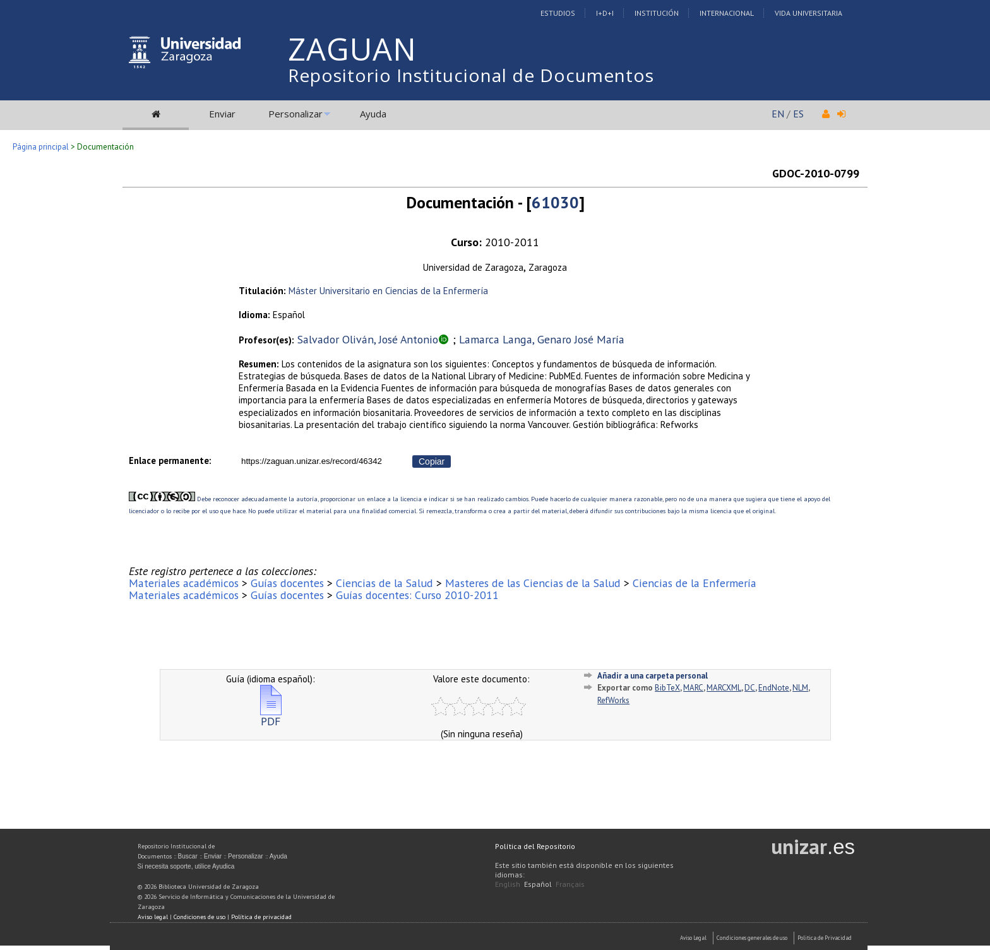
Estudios (557, 13)
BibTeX (667, 687)
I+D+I (605, 13)
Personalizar (295, 113)
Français (570, 884)
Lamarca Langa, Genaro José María (541, 339)
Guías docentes (287, 583)
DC (749, 687)
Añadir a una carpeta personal (652, 675)
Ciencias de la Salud (384, 583)
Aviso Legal (693, 937)
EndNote (773, 687)
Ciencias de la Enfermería (694, 583)
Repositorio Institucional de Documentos (471, 75)
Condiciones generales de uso (752, 937)
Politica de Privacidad (824, 937)
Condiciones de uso (199, 917)
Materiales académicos (184, 583)
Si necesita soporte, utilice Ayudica (186, 866)
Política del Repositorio (535, 846)
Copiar (431, 461)
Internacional (727, 13)
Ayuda (373, 113)
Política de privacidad (261, 917)
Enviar (222, 113)
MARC (693, 687)
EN (778, 113)
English (507, 884)
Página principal (41, 146)
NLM (800, 687)
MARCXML (724, 687)
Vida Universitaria (808, 13)
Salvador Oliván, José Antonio (367, 339)
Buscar (188, 856)
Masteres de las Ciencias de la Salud (533, 583)
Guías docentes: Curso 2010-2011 (417, 595)
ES (798, 113)
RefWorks (613, 700)
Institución (657, 13)
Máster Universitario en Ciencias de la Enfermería (388, 291)
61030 (555, 202)
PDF (271, 716)
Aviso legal (153, 917)
